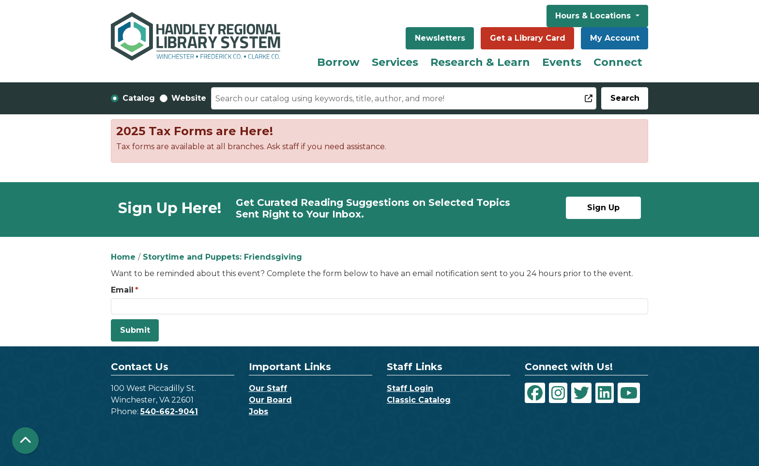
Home (123, 257)
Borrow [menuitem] (338, 62)
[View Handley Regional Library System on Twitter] (581, 393)
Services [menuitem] (395, 62)
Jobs (258, 411)
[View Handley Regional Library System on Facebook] (535, 393)
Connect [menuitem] (617, 62)
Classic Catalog (419, 399)
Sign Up (603, 207)
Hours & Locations (594, 15)
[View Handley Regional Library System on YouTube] (629, 393)
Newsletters (440, 38)
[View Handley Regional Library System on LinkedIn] (604, 393)
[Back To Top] (25, 440)
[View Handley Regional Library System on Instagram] (558, 393)
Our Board (270, 399)
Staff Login (410, 388)
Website (188, 98)
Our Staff (268, 388)
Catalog (138, 98)
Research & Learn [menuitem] (480, 62)
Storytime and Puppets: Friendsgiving (222, 257)
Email (122, 290)
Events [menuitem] (561, 62)
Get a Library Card (527, 38)
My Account (614, 38)
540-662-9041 (169, 411)
